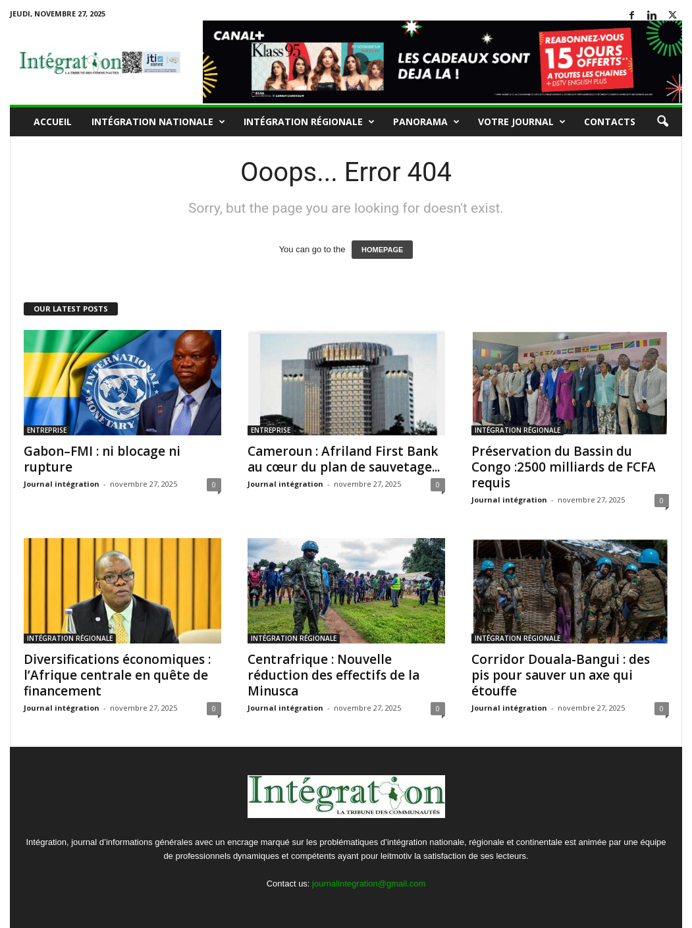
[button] (662, 121)
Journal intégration (61, 484)
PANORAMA (426, 121)
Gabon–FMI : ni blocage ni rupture (102, 459)
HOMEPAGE (382, 250)
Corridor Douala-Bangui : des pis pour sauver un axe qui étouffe (560, 675)
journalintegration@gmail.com (368, 883)
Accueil (53, 121)
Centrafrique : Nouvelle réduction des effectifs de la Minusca (333, 675)
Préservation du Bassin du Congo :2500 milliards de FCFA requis (563, 467)
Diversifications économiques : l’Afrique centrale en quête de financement (117, 675)
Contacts (609, 121)
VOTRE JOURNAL (522, 121)
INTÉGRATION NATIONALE (158, 121)
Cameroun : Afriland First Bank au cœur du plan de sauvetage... (344, 459)
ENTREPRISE (47, 430)
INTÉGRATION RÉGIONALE (309, 121)
